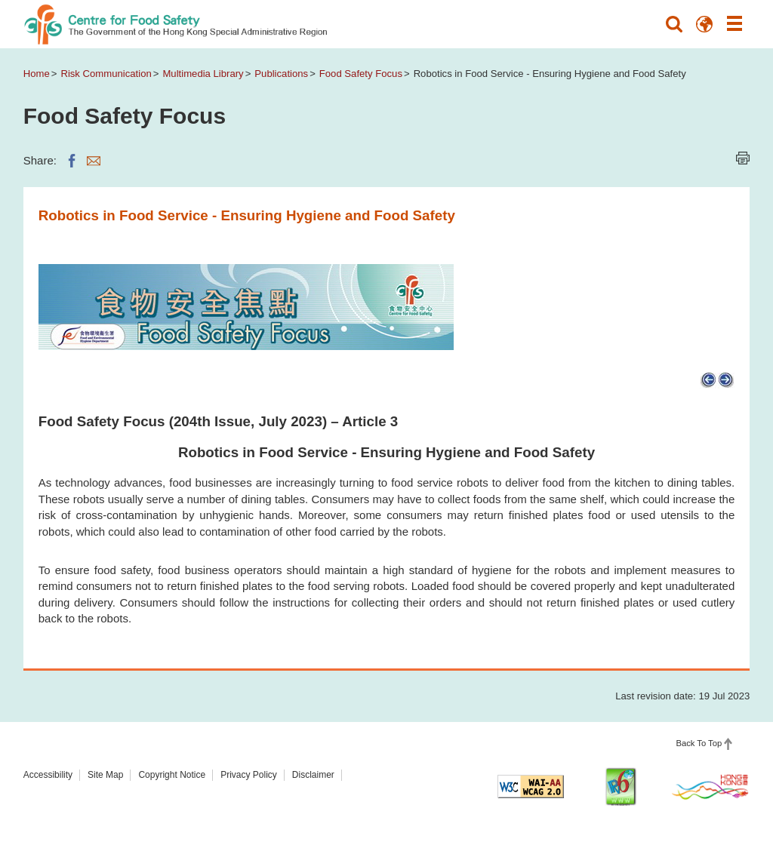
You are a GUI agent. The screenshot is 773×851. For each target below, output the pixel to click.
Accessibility (47, 775)
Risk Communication (105, 73)
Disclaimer (313, 775)
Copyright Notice (171, 775)
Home (36, 73)
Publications (281, 73)
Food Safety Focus (360, 73)
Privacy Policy (248, 775)
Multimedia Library (202, 73)
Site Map (105, 775)
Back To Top (699, 743)
